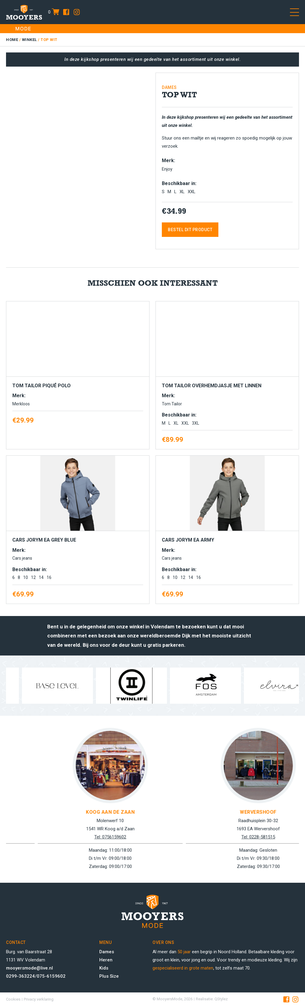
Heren (105, 960)
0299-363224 (20, 976)
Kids (103, 968)
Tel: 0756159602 (208, 837)
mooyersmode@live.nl (29, 968)
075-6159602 (51, 976)
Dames (106, 951)
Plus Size (109, 976)
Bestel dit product (190, 229)
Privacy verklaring (39, 999)
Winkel (29, 39)
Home (12, 39)
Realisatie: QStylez (212, 999)
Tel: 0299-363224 (60, 837)
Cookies (13, 999)
